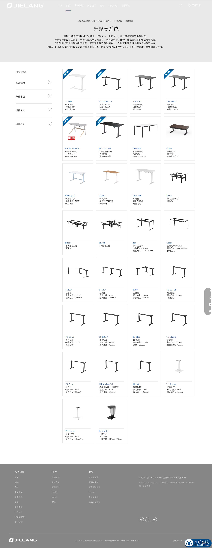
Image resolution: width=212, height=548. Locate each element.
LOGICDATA (20, 517)
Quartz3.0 (137, 195)
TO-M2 (68, 101)
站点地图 (125, 541)
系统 (17, 487)
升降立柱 (55, 482)
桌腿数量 (20, 124)
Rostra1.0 (103, 431)
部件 (17, 482)
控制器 (55, 492)
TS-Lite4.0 (171, 101)
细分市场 (20, 96)
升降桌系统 (21, 72)
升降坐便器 (93, 497)
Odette (169, 243)
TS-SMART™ (105, 101)
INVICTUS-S (105, 148)
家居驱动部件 (94, 487)
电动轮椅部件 (94, 502)
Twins (169, 195)
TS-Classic (171, 337)
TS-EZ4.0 (69, 337)
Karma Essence (72, 148)
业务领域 (79, 5)
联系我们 (125, 5)
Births (68, 243)
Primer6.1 (137, 101)
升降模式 (20, 110)
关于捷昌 (91, 5)
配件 (54, 502)
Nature (102, 195)
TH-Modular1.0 (106, 384)
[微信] (154, 519)
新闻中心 (113, 5)
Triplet (102, 243)
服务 (102, 5)
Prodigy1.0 (70, 195)
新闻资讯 (18, 507)
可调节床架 (93, 482)
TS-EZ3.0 (103, 337)
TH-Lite (136, 384)
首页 (60, 5)
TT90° (136, 290)
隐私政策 (135, 541)
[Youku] (147, 519)
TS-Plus (136, 337)
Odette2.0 (137, 148)
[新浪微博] (141, 519)
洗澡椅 (92, 492)
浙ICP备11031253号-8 (182, 541)
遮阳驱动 (55, 487)
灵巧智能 (18, 522)
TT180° (102, 290)
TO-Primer (70, 431)
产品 (68, 5)
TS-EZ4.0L (171, 290)
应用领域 (20, 82)
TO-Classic (171, 384)
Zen (134, 243)
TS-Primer (70, 384)
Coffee (169, 148)
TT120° (68, 290)
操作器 (55, 497)
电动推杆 (55, 477)
